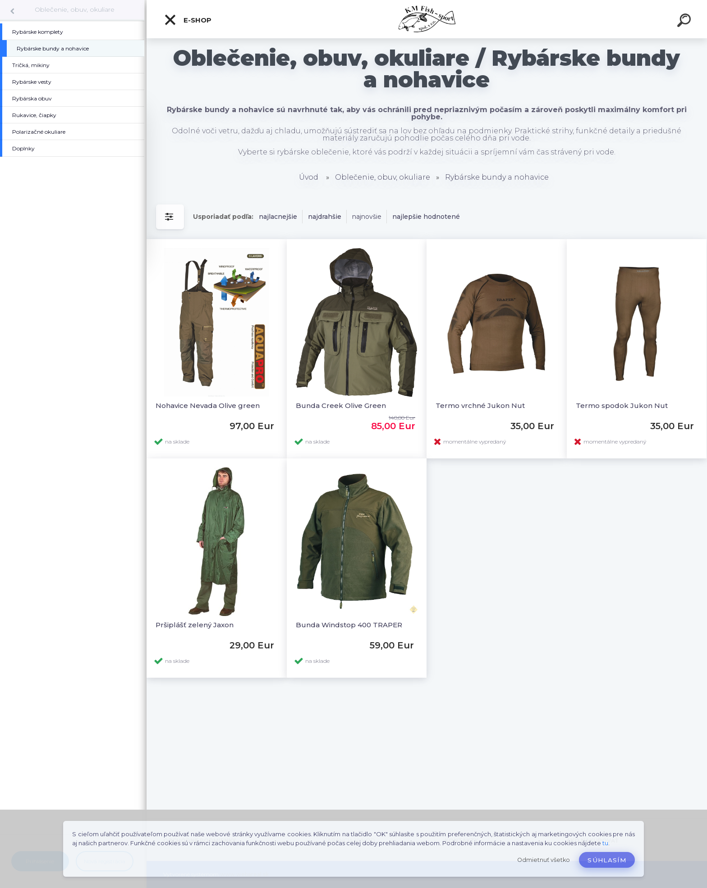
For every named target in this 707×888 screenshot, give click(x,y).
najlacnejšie (278, 217)
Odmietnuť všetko (543, 859)
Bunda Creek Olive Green (341, 405)
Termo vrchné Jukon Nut (480, 405)
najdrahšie (324, 217)
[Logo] (426, 19)
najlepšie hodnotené (426, 217)
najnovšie (366, 217)
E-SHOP (187, 19)
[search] (685, 21)
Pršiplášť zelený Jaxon (195, 625)
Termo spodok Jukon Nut (622, 405)
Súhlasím (607, 860)
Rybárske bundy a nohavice (497, 177)
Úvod (308, 177)
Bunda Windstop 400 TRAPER (349, 625)
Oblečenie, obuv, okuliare (75, 9)
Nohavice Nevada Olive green (208, 405)
